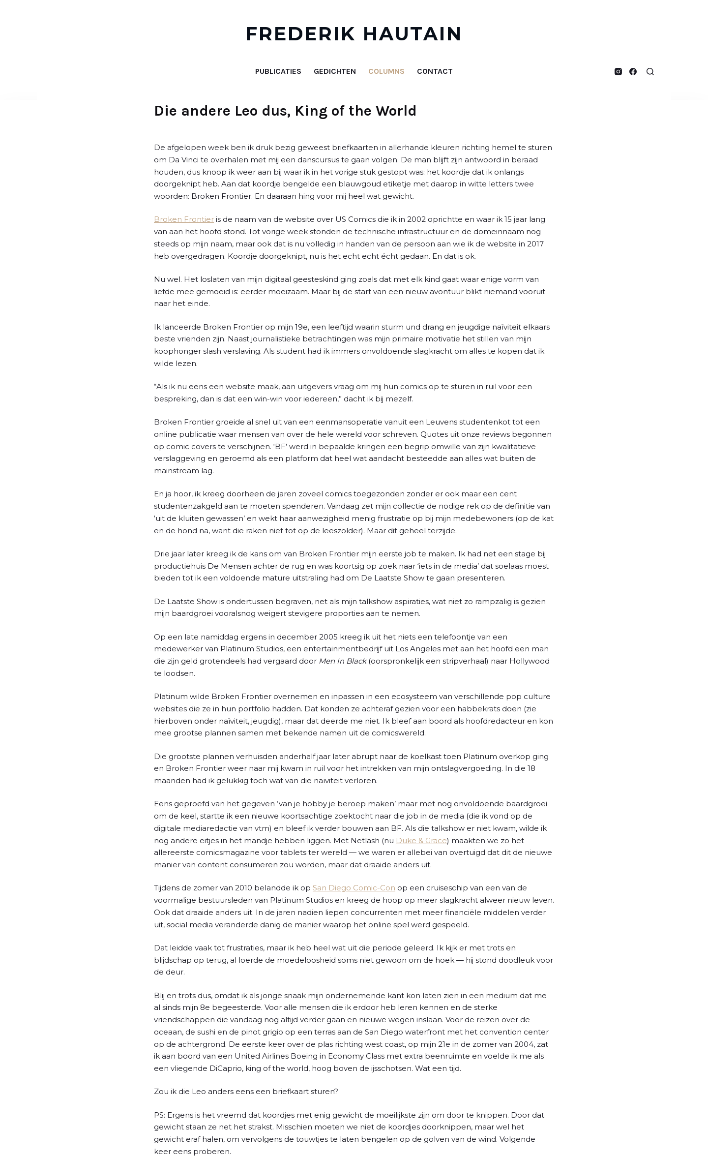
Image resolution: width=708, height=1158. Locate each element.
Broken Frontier (184, 219)
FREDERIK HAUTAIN (354, 33)
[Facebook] (633, 71)
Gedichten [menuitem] (335, 71)
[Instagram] (618, 71)
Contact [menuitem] (435, 71)
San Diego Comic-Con (354, 887)
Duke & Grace (421, 840)
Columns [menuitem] (386, 71)
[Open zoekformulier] (650, 71)
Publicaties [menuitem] (278, 71)
